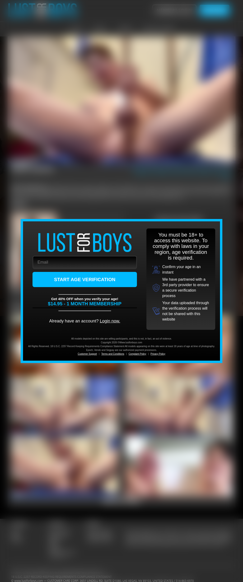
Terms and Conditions (112, 354)
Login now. (110, 321)
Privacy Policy (157, 354)
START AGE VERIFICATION (85, 279)
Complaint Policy (137, 354)
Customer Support (87, 354)
